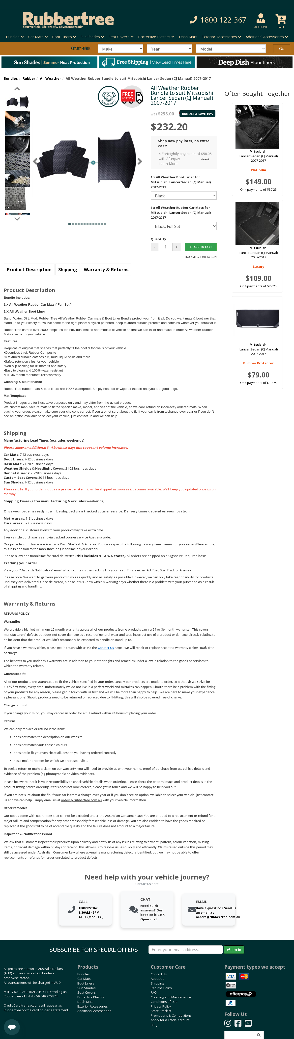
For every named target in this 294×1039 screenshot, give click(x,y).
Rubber (29, 78)
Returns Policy (161, 988)
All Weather (50, 78)
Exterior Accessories (92, 1006)
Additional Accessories (94, 1011)
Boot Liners (85, 983)
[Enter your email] (185, 949)
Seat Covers (86, 992)
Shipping (67, 269)
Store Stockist (161, 1011)
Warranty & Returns (106, 269)
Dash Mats (188, 36)
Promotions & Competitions (171, 1015)
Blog (154, 1024)
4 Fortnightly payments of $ (185, 158)
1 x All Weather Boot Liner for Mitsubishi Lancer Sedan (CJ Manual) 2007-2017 (181, 182)
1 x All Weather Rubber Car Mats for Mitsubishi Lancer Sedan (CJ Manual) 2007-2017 (181, 212)
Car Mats (84, 978)
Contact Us (106, 647)
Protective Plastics (91, 997)
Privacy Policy (161, 1006)
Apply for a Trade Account (170, 1020)
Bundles (11, 78)
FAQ (154, 992)
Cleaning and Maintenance (171, 997)
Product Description (29, 269)
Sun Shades (86, 988)
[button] (206, 20)
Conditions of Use (164, 1001)
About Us (157, 978)
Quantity (158, 239)
